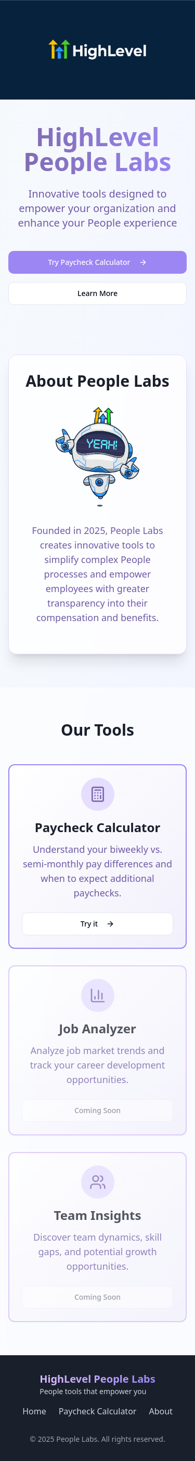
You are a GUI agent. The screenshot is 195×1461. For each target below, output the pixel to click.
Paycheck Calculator (98, 1411)
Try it (97, 924)
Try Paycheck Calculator (97, 262)
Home (34, 1411)
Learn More (97, 293)
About (160, 1411)
